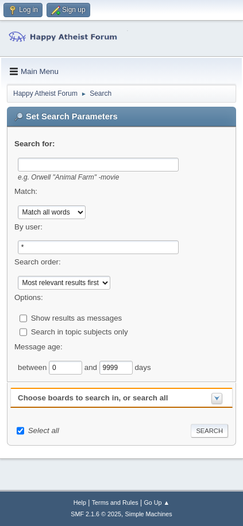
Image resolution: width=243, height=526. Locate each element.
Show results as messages (76, 318)
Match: (25, 191)
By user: (28, 227)
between (33, 367)
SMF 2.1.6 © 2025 (96, 514)
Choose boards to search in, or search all (93, 397)
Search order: (37, 262)
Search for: (34, 143)
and (91, 367)
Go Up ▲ (156, 502)
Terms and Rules (115, 502)
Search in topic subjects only (79, 332)
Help (80, 502)
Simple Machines (148, 514)
